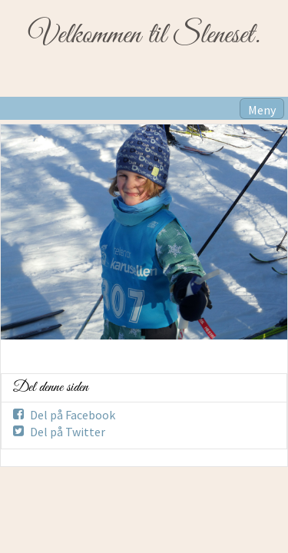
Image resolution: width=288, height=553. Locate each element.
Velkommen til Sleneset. (144, 36)
